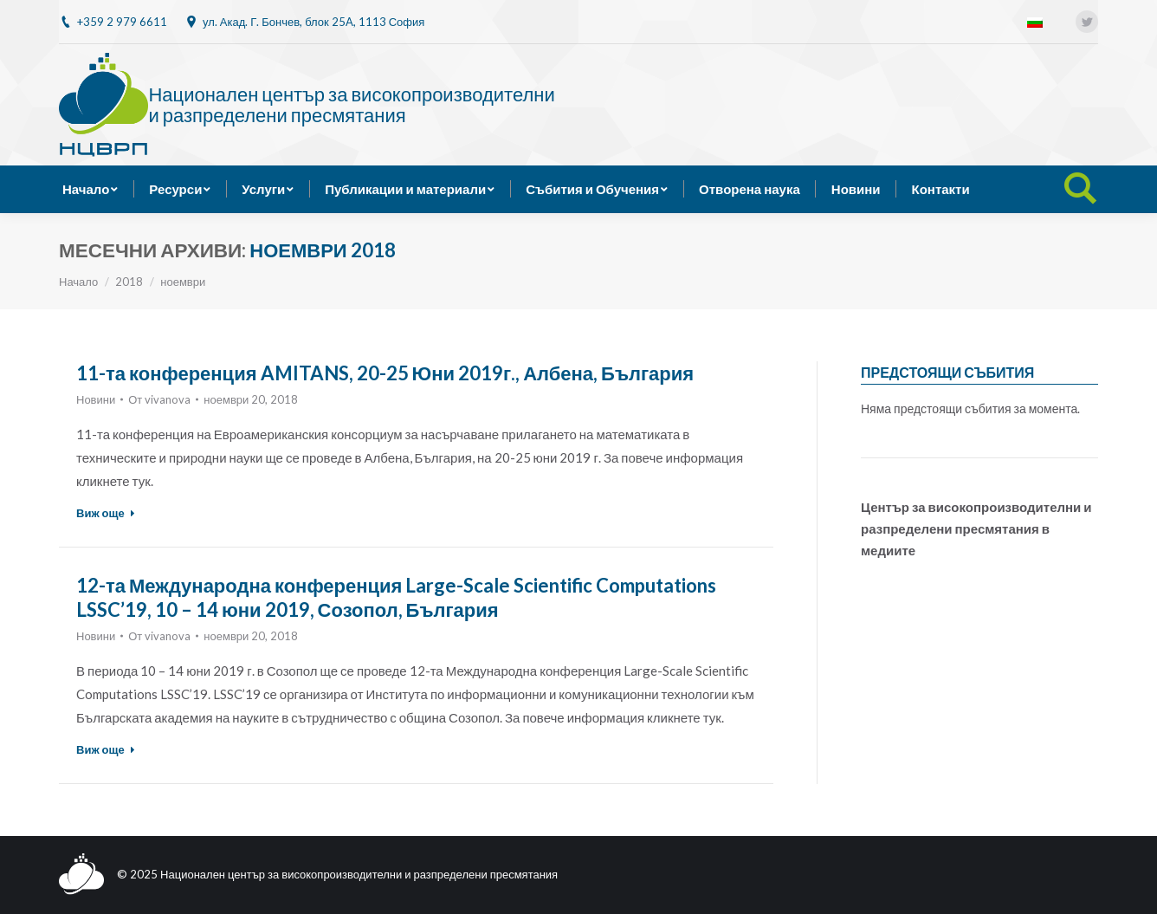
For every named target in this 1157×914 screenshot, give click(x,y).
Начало (78, 281)
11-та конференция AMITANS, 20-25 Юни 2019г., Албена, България (385, 373)
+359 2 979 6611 (122, 22)
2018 (129, 281)
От (159, 399)
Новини (95, 399)
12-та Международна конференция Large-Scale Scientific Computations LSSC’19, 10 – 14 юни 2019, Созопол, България (396, 597)
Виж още (105, 513)
